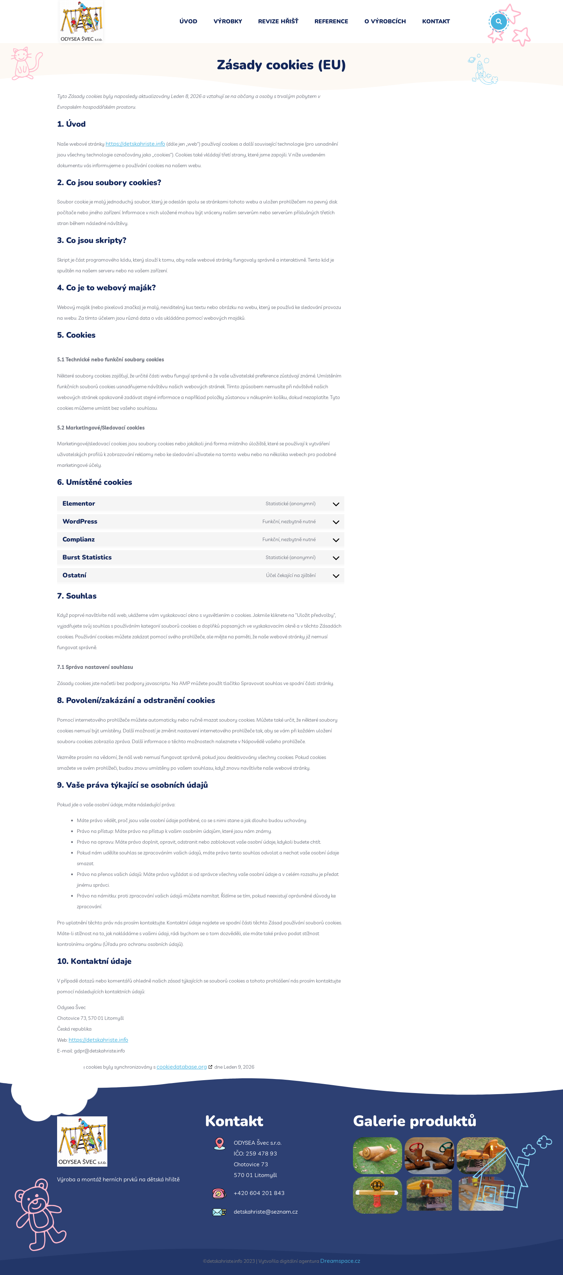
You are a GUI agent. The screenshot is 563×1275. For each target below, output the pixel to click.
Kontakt (436, 21)
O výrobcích (385, 21)
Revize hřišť (278, 21)
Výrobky (228, 21)
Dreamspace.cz (340, 1260)
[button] (499, 21)
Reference (331, 21)
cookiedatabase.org (182, 1066)
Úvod (188, 21)
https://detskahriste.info (135, 143)
